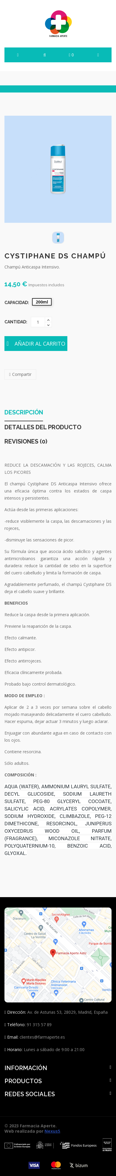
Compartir (21, 374)
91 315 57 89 (39, 1024)
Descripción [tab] (23, 412)
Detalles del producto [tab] (42, 427)
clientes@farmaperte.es (42, 1037)
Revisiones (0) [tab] (25, 441)
